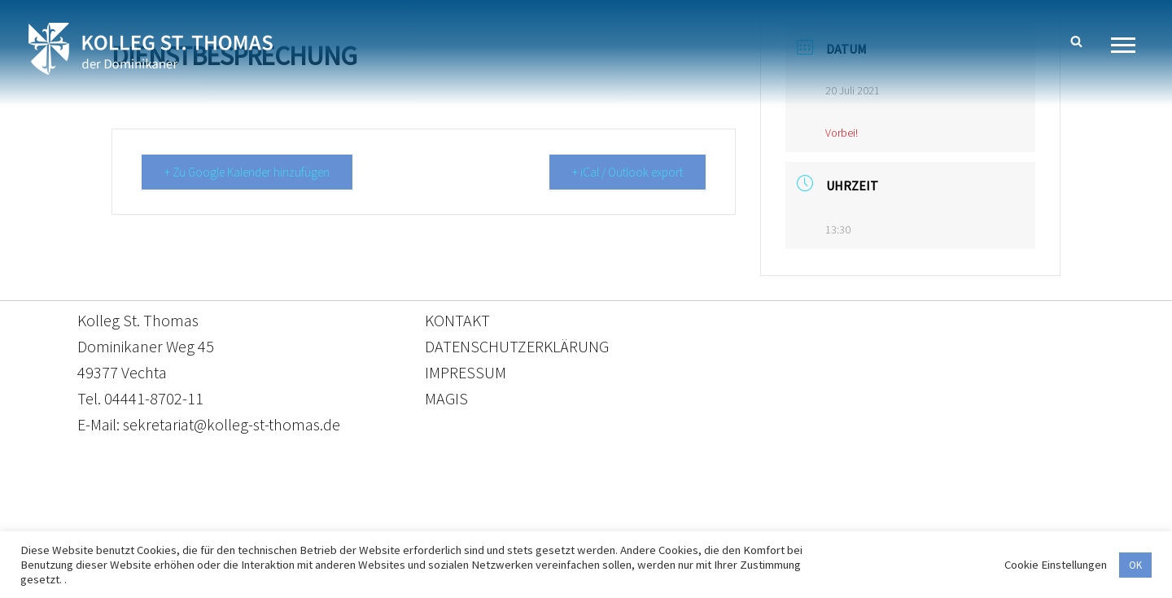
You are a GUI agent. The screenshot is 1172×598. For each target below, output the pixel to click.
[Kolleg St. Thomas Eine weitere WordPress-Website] (150, 49)
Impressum (719, 522)
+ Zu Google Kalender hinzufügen (247, 172)
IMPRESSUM (465, 372)
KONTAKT (457, 320)
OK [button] (1135, 565)
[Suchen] (1076, 41)
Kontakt (432, 522)
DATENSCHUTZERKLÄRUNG (517, 346)
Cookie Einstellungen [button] (1055, 564)
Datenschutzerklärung (570, 522)
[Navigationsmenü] (1129, 45)
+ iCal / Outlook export (627, 172)
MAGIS (446, 398)
